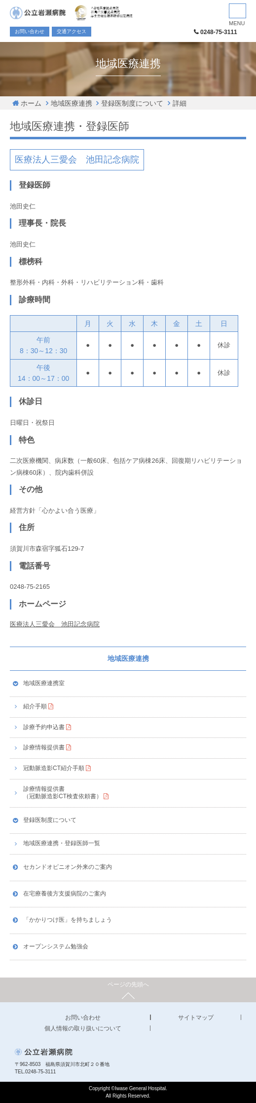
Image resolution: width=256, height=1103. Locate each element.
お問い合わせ (29, 31)
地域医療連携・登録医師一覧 (61, 843)
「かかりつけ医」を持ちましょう (67, 919)
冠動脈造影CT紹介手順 (53, 768)
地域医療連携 (71, 103)
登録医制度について (132, 103)
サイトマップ (196, 1018)
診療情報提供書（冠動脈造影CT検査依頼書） (62, 792)
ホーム (31, 103)
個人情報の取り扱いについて (82, 1028)
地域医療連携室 (44, 683)
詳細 (179, 103)
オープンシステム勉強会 (55, 946)
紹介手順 (35, 706)
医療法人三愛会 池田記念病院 (55, 624)
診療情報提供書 (44, 747)
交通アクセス (71, 31)
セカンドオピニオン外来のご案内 (67, 866)
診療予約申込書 (44, 727)
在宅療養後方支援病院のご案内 (64, 893)
